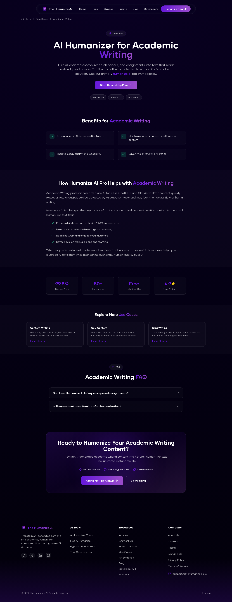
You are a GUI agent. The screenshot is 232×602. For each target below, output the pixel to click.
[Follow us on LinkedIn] (40, 555)
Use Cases (42, 19)
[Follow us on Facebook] (32, 555)
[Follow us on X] (24, 555)
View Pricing (138, 480)
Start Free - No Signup (102, 480)
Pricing (122, 8)
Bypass (108, 8)
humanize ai (122, 73)
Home (82, 8)
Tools (95, 8)
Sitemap (206, 593)
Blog (135, 8)
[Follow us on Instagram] (48, 555)
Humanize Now (176, 8)
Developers (151, 8)
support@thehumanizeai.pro (190, 573)
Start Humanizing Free (116, 85)
